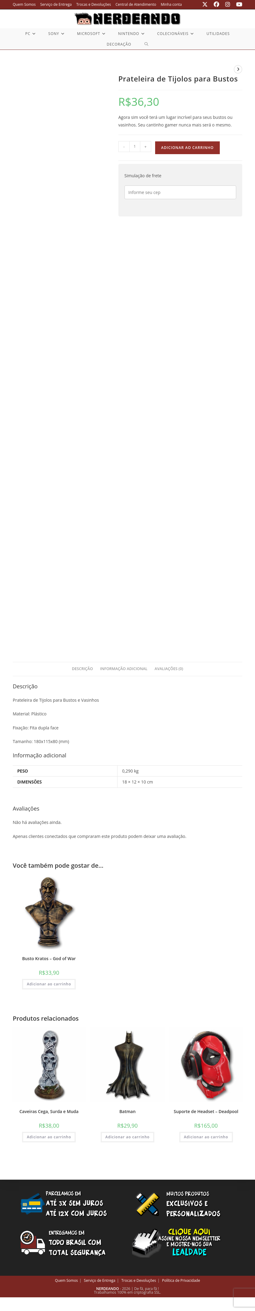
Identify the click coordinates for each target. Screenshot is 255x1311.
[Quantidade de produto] (134, 146)
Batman (127, 1111)
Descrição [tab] (82, 668)
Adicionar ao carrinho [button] (49, 984)
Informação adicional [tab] (124, 668)
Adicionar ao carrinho (187, 147)
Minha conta (171, 4)
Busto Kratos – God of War (49, 958)
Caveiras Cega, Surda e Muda (49, 1111)
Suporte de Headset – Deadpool (206, 1111)
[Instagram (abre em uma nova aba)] (227, 5)
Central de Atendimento (136, 4)
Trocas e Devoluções (93, 4)
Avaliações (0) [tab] (169, 668)
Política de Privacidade (181, 1280)
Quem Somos (24, 4)
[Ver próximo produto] (238, 69)
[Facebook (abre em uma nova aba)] (216, 5)
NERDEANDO (107, 1288)
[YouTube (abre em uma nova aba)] (237, 5)
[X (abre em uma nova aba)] (205, 5)
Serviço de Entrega (56, 4)
